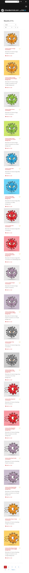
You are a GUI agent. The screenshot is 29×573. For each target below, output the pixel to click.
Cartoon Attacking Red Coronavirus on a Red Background (10, 429)
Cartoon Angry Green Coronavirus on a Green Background (10, 139)
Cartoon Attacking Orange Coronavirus (11, 519)
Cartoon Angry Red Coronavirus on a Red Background (9, 254)
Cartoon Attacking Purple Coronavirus (10, 459)
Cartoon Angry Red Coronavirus (9, 226)
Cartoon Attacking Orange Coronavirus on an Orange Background (11, 549)
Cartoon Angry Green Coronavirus (10, 110)
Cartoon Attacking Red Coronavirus (10, 399)
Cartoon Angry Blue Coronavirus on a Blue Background (10, 197)
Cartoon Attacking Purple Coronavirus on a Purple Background (10, 488)
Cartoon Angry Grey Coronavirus (9, 342)
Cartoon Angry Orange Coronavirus (10, 49)
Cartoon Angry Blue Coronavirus (9, 169)
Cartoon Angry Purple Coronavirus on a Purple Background (10, 312)
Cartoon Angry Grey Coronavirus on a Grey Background (10, 371)
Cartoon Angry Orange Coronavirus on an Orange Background (11, 78)
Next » (13, 570)
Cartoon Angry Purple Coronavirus (10, 283)
